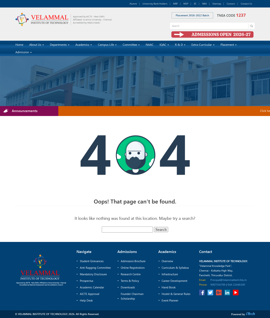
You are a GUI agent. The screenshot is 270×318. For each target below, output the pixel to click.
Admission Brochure (133, 261)
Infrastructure (170, 274)
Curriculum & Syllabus (175, 267)
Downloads (128, 287)
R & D (180, 44)
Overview (167, 261)
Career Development (174, 281)
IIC (195, 3)
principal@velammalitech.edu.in (228, 280)
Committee (131, 44)
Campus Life (107, 44)
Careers (231, 3)
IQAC (164, 44)
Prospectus (86, 281)
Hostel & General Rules (176, 294)
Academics (83, 44)
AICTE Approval (89, 294)
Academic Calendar (92, 287)
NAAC (150, 44)
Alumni (133, 3)
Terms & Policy (130, 281)
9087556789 (217, 284)
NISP (185, 3)
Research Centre (131, 274)
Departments (59, 44)
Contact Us (246, 3)
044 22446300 (236, 284)
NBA (204, 3)
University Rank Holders (154, 3)
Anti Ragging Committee (95, 267)
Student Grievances (92, 261)
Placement (228, 44)
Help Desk (86, 300)
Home (19, 44)
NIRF (175, 3)
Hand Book (169, 287)
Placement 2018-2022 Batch (192, 15)
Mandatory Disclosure (93, 274)
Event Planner (170, 300)
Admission (23, 52)
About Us (36, 44)
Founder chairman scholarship (132, 296)
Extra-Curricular (202, 44)
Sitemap (216, 3)
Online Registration (133, 267)
